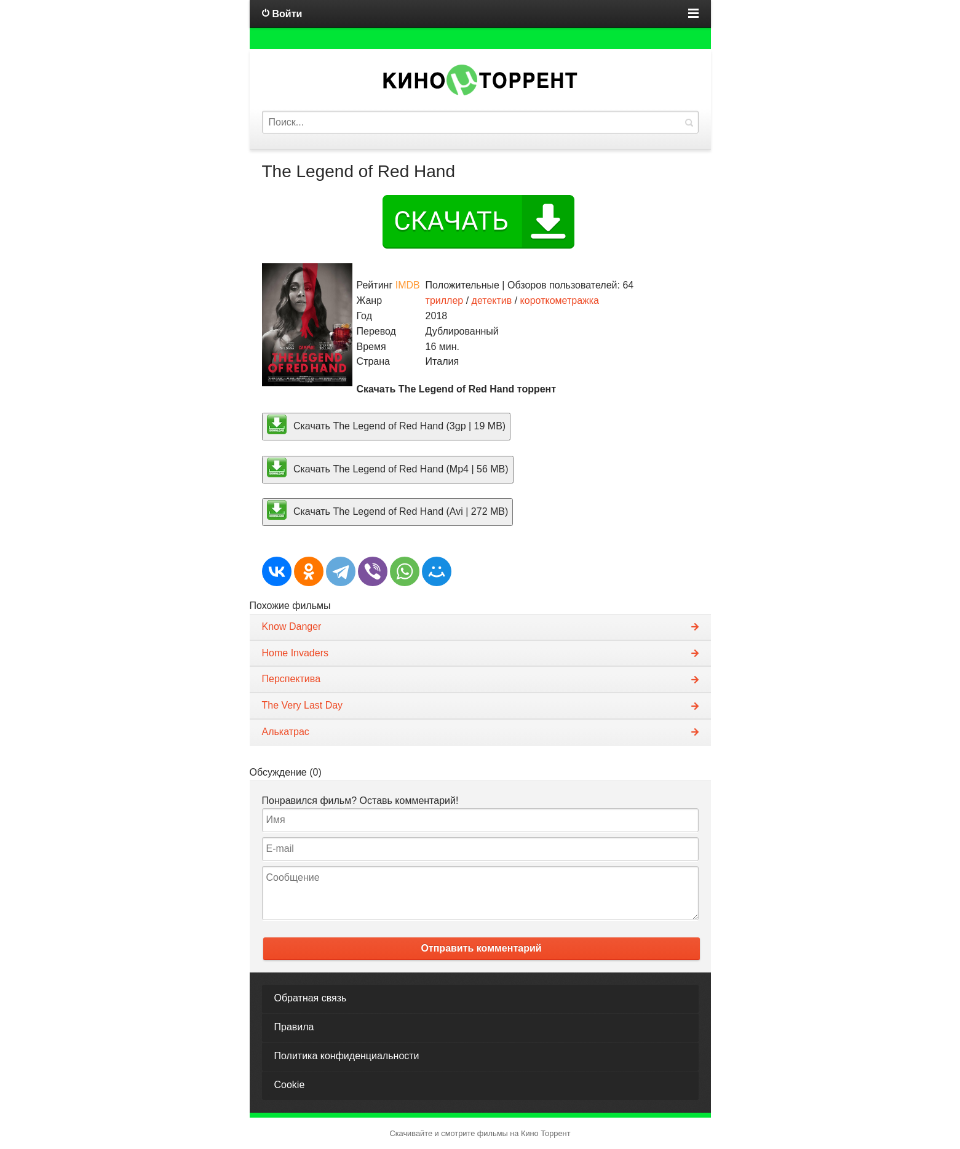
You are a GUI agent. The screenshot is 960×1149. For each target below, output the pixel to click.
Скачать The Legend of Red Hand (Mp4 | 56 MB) (388, 467)
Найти (689, 122)
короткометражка (559, 300)
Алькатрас (285, 731)
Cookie (289, 1084)
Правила (294, 1027)
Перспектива (291, 679)
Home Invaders (295, 653)
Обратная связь (310, 998)
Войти (287, 14)
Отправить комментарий (481, 948)
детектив (492, 300)
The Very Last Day (302, 705)
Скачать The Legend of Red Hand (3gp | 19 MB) (386, 424)
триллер (445, 300)
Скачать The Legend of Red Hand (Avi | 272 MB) (388, 510)
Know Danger (292, 626)
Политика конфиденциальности (346, 1056)
